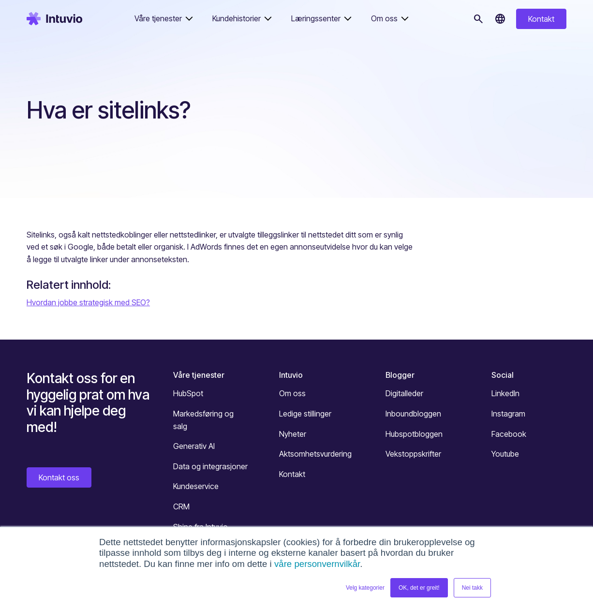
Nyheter (292, 434)
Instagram (508, 413)
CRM (181, 506)
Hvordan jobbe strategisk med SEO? (88, 302)
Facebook (508, 434)
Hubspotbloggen (414, 434)
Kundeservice (196, 486)
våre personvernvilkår (317, 564)
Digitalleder (404, 393)
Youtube (505, 454)
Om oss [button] (384, 18)
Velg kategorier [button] (365, 587)
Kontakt (541, 19)
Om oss (292, 393)
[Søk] (478, 19)
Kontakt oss (59, 477)
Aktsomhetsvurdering (315, 454)
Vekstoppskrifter (413, 454)
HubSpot (188, 393)
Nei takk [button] (472, 587)
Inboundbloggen (413, 413)
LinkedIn (505, 393)
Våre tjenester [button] (158, 18)
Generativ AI (194, 446)
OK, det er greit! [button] (419, 587)
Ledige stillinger (305, 413)
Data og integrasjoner (210, 466)
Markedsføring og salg (203, 420)
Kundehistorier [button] (236, 18)
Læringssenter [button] (316, 18)
